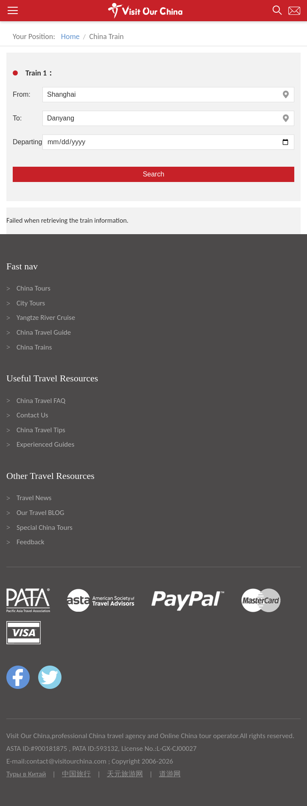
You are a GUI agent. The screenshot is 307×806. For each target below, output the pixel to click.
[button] (153, 10)
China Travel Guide (44, 332)
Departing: (27, 142)
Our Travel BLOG (40, 512)
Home (70, 36)
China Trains (34, 347)
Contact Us (32, 415)
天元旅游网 (125, 774)
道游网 (170, 774)
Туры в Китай (26, 774)
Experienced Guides (45, 444)
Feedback (30, 541)
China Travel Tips (41, 429)
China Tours (33, 288)
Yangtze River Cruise (46, 317)
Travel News (34, 497)
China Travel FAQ (41, 400)
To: (17, 118)
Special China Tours (45, 527)
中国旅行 (76, 774)
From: (22, 94)
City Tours (31, 303)
